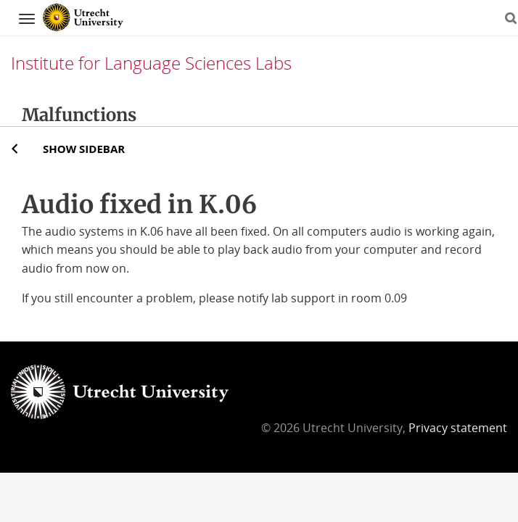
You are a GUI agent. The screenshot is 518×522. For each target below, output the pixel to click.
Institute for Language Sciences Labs (151, 63)
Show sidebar (84, 148)
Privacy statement (457, 428)
